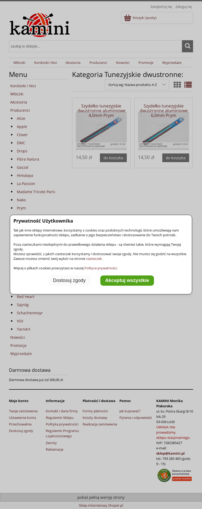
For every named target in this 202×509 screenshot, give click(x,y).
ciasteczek (94, 258)
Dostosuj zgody (69, 280)
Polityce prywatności (100, 268)
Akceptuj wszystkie (127, 280)
